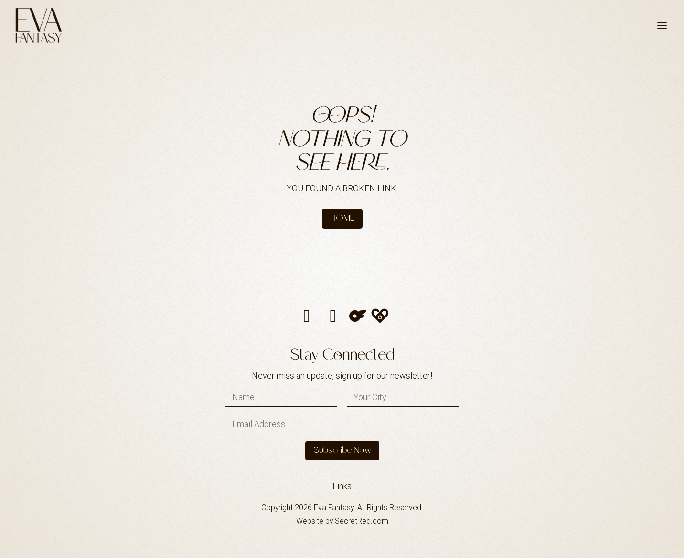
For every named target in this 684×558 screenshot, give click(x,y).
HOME (342, 218)
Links (342, 486)
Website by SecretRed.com (342, 520)
